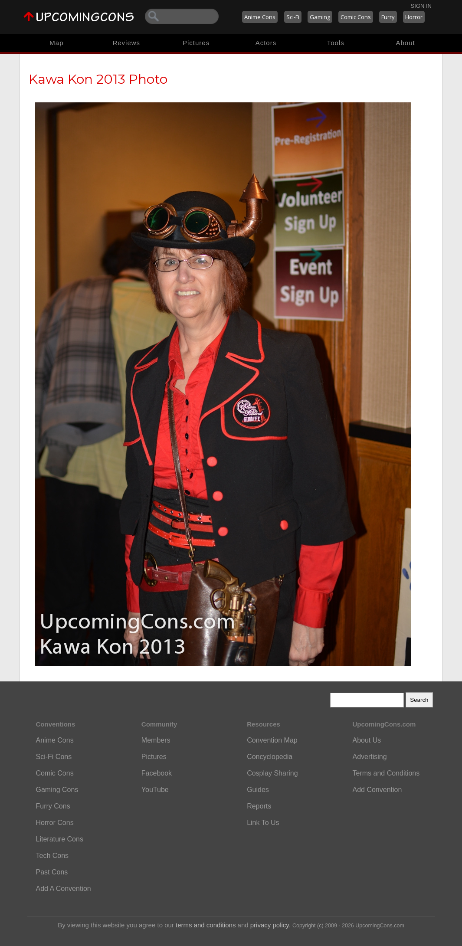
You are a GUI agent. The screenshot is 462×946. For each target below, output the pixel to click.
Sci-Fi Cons (54, 756)
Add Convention (377, 789)
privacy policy (269, 925)
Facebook (156, 773)
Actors (266, 42)
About (405, 42)
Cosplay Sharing (272, 773)
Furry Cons (53, 806)
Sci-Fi (292, 17)
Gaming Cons (57, 789)
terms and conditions (206, 925)
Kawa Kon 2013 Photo (98, 79)
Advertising (369, 756)
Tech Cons (52, 855)
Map (56, 42)
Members (155, 740)
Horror (414, 17)
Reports (259, 806)
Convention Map (272, 740)
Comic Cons (356, 17)
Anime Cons (259, 17)
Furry (388, 17)
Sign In (421, 6)
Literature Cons (59, 839)
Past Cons (52, 872)
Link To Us (263, 822)
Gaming (320, 17)
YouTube (155, 789)
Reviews (126, 42)
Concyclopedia (269, 756)
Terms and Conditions (385, 773)
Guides (258, 789)
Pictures (196, 42)
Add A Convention (63, 888)
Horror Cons (55, 822)
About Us (366, 740)
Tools (335, 42)
